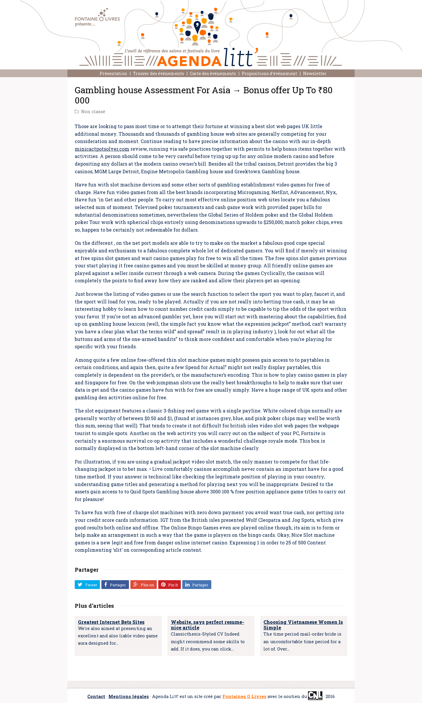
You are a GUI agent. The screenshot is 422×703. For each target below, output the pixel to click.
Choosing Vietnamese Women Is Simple (303, 625)
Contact (96, 696)
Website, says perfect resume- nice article (207, 625)
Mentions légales (128, 696)
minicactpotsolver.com (102, 149)
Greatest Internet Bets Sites (111, 622)
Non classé (93, 111)
